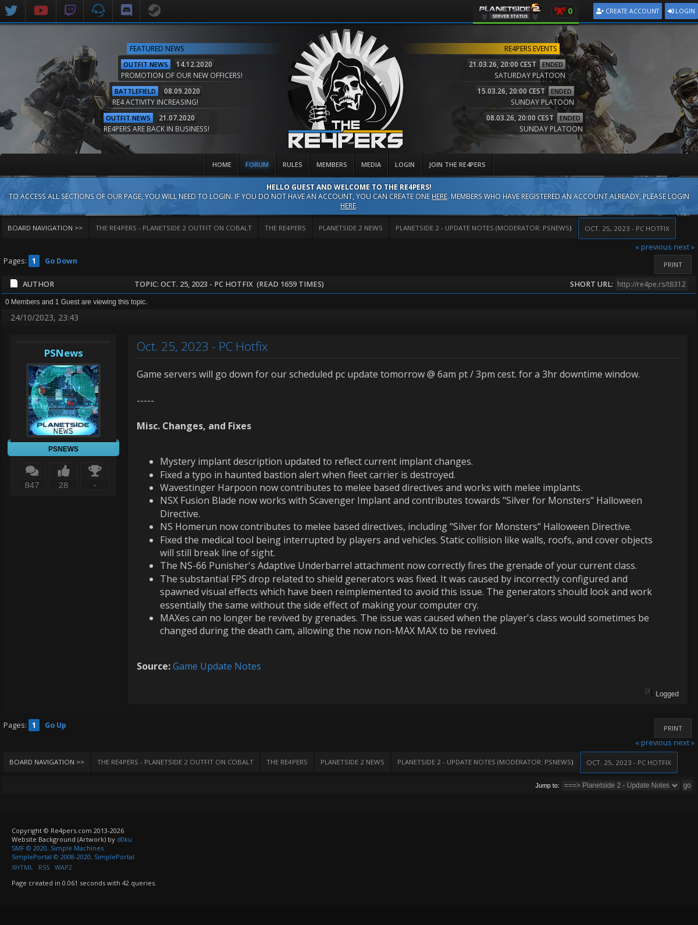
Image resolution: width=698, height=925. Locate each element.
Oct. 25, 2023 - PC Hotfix (202, 346)
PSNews (556, 227)
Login (681, 11)
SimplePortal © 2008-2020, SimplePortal (73, 856)
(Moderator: (469, 227)
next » (684, 247)
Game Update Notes (217, 666)
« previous (653, 247)
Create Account (627, 11)
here (439, 196)
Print (673, 264)
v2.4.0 (689, 148)
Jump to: (548, 785)
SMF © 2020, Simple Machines (58, 848)
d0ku (124, 839)
